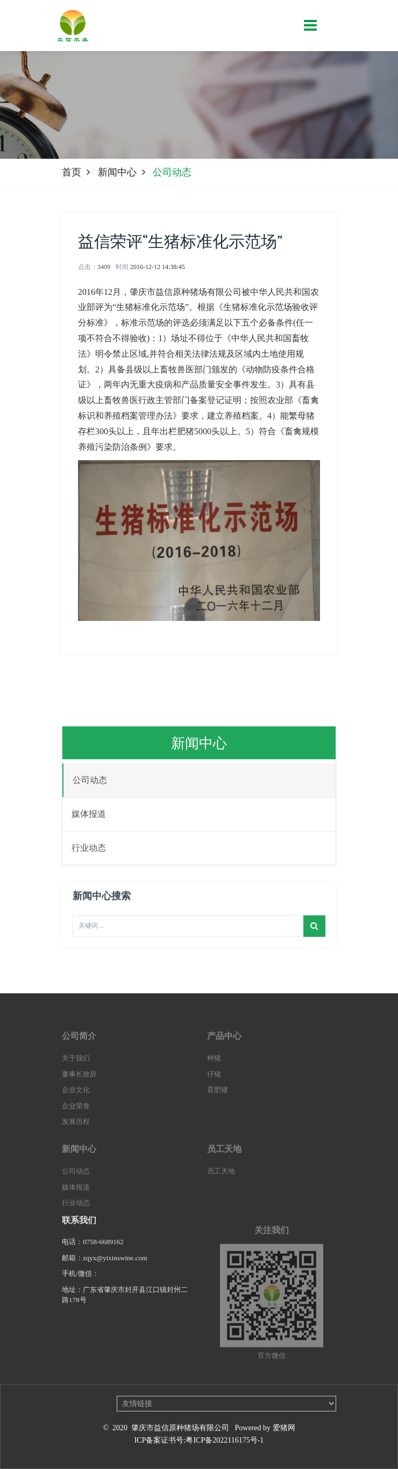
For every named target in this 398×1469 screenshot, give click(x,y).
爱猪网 (284, 1428)
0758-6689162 (103, 1248)
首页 (71, 172)
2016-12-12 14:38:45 (157, 267)
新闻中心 (117, 172)
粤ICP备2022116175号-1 (225, 1440)
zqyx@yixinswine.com (116, 1264)
